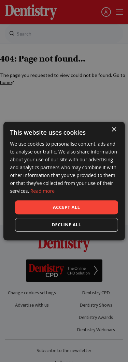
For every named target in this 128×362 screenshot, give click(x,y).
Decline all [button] (66, 225)
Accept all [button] (66, 207)
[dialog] (64, 181)
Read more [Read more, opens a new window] (42, 191)
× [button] (113, 129)
